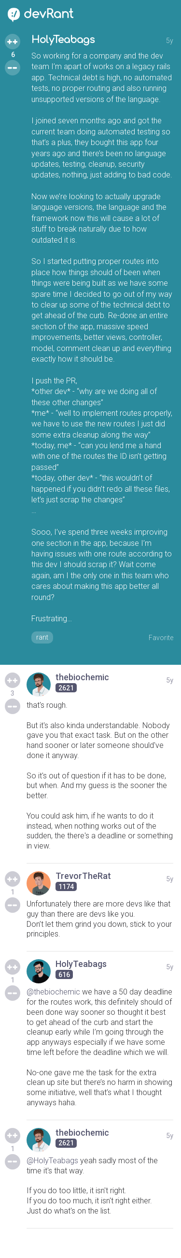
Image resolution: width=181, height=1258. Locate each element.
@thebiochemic (53, 991)
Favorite (161, 638)
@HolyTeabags (52, 1160)
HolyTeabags (63, 39)
